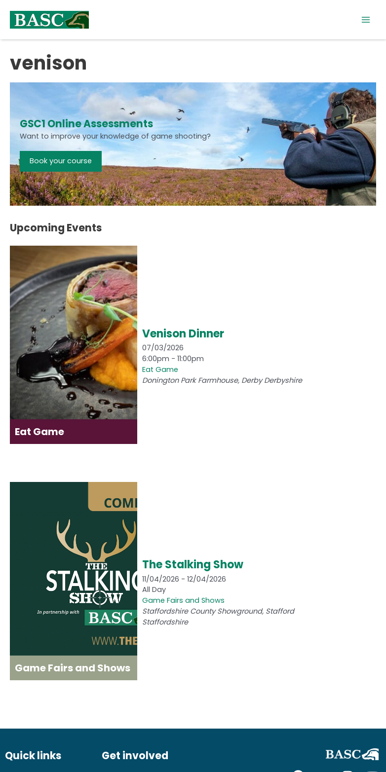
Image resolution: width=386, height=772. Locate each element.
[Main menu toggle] (365, 19)
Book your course (61, 161)
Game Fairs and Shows (183, 600)
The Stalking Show (192, 564)
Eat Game (160, 369)
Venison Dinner (183, 333)
